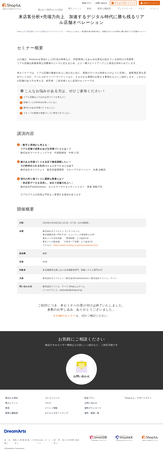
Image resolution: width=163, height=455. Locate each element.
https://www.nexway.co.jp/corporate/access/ (75, 245)
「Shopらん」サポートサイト (137, 401)
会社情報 (8, 443)
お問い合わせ (101, 4)
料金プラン (87, 4)
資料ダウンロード (151, 4)
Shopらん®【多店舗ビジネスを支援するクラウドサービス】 (40, 31)
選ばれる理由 (11, 401)
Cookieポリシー (41, 443)
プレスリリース (128, 9)
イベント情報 (51, 411)
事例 (96, 9)
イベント (155, 9)
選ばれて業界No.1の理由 (61, 9)
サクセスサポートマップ (125, 4)
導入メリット (83, 9)
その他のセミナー (64, 315)
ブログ (143, 9)
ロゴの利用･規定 (68, 443)
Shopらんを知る (73, 31)
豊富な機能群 (110, 9)
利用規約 (54, 443)
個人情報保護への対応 (23, 443)
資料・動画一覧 (91, 416)
